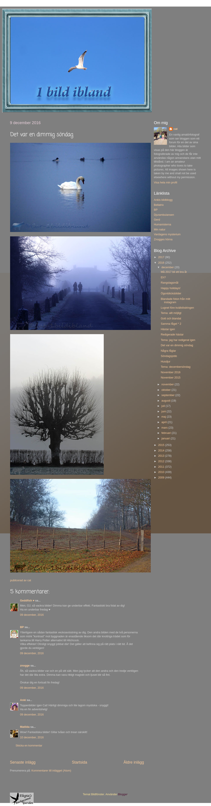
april (164, 422)
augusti (166, 400)
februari (167, 433)
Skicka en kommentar (29, 745)
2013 (161, 455)
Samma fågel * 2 (171, 323)
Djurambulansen (164, 214)
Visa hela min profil (165, 182)
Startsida (79, 762)
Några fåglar (168, 350)
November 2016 (170, 372)
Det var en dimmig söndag (177, 345)
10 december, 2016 (32, 737)
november (168, 384)
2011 (161, 466)
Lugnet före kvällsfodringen (177, 307)
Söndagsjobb (169, 356)
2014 (161, 450)
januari (166, 438)
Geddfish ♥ (27, 600)
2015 (161, 445)
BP (22, 627)
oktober (167, 389)
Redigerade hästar (172, 334)
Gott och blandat (171, 318)
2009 (161, 477)
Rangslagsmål (169, 282)
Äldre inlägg (134, 762)
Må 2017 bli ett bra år (174, 271)
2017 (161, 257)
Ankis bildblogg (163, 199)
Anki (23, 700)
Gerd (157, 219)
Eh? (163, 277)
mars (165, 427)
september (168, 395)
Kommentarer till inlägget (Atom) (51, 770)
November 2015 (170, 377)
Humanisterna (162, 224)
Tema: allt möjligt (171, 313)
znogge (25, 665)
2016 (161, 262)
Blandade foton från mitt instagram (175, 300)
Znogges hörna (163, 239)
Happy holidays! (170, 288)
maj (164, 416)
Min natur (160, 229)
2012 (161, 461)
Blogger (122, 794)
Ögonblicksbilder (171, 293)
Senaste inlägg (23, 762)
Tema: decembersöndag (175, 366)
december (168, 267)
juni (164, 411)
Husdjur (165, 361)
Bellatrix (159, 204)
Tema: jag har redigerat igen (178, 340)
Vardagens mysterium (167, 234)
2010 (161, 472)
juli (164, 406)
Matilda (24, 726)
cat (175, 128)
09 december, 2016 (32, 614)
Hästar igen (168, 329)
